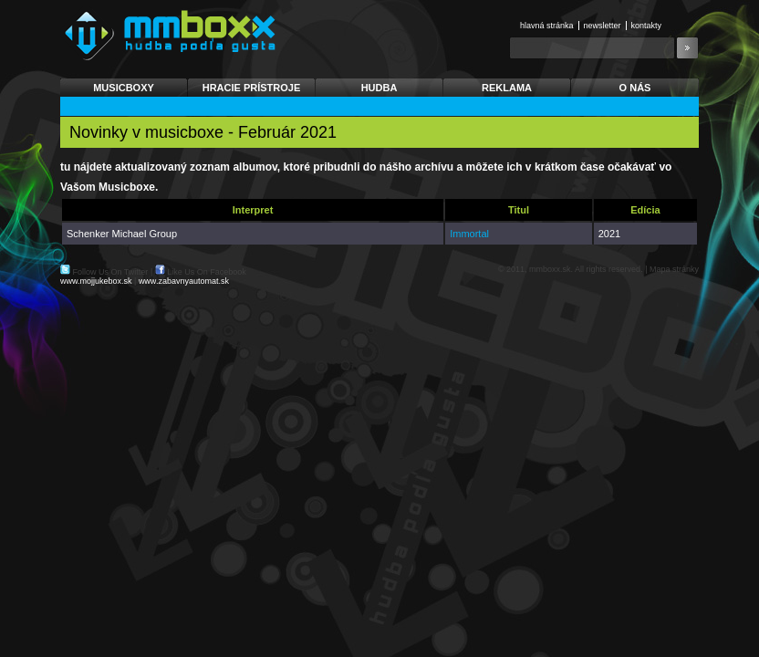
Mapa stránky (674, 269)
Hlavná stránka (547, 25)
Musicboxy (123, 87)
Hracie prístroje (252, 87)
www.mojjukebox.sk (96, 281)
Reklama (507, 87)
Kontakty (646, 25)
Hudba (379, 87)
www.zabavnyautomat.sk (184, 281)
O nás (635, 87)
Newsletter (602, 25)
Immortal (469, 233)
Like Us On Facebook (206, 271)
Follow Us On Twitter (111, 271)
